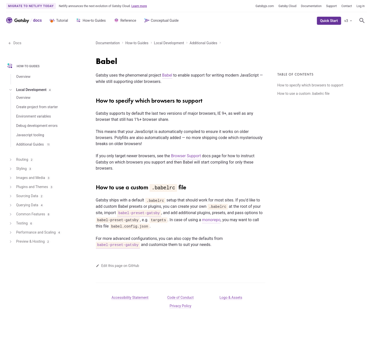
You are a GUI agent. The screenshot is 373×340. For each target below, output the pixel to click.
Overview (23, 77)
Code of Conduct (180, 298)
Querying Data (26, 205)
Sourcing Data (26, 196)
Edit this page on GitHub (117, 266)
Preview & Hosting (29, 241)
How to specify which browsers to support (310, 85)
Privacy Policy (180, 306)
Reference (124, 20)
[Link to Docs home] (37, 20)
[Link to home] (18, 20)
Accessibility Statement (129, 298)
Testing (21, 223)
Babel (167, 75)
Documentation (311, 6)
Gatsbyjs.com (264, 6)
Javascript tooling (30, 135)
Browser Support (186, 155)
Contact (346, 6)
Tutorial (58, 20)
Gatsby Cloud (287, 6)
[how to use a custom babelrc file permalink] (93, 186)
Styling (20, 168)
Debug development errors (37, 126)
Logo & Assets (231, 298)
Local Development (169, 43)
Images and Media (29, 177)
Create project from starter (37, 107)
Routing (21, 159)
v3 (348, 21)
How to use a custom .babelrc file (303, 94)
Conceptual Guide (161, 20)
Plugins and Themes (31, 187)
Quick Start (329, 21)
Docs (14, 43)
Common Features (29, 214)
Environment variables (33, 116)
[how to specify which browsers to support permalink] (93, 99)
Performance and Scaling (35, 232)
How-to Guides (91, 20)
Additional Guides (203, 43)
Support (331, 6)
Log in (360, 6)
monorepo (211, 219)
